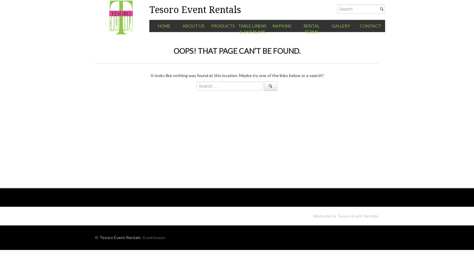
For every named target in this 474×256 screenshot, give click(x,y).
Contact (370, 25)
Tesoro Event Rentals (120, 237)
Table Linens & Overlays (252, 28)
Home (164, 25)
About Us (193, 25)
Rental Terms (312, 28)
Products (223, 25)
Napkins (282, 25)
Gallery (341, 25)
